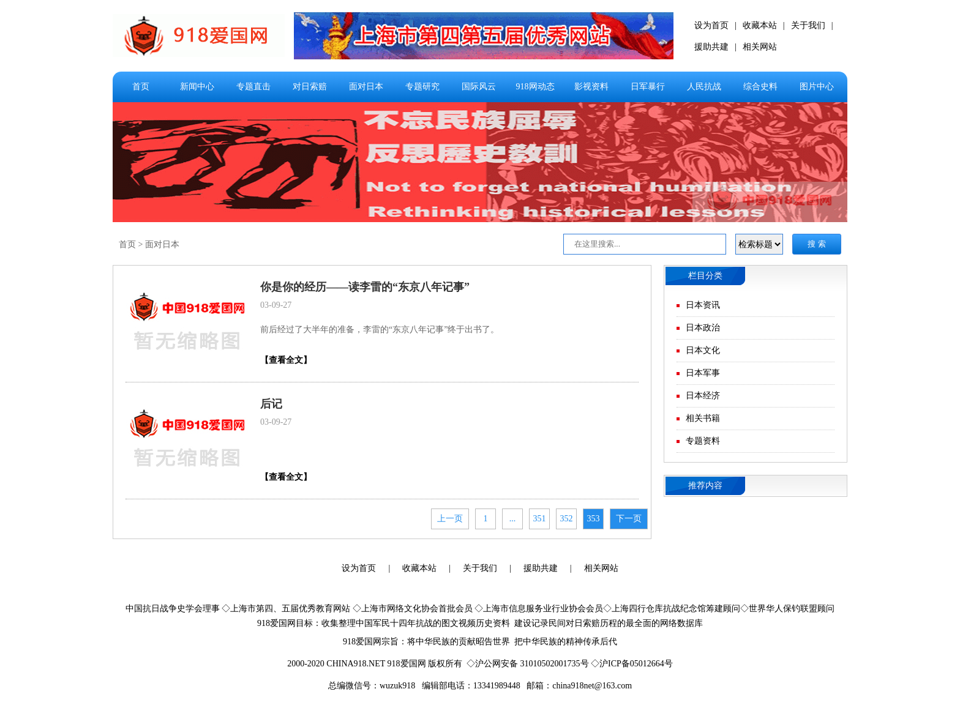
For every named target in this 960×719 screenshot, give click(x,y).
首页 (140, 86)
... (512, 518)
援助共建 (711, 46)
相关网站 (760, 46)
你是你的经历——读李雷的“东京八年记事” (365, 287)
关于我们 (808, 25)
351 (539, 518)
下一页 (629, 518)
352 (566, 518)
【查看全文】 (286, 360)
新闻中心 (197, 86)
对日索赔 (310, 86)
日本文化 (703, 350)
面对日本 (366, 86)
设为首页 (711, 25)
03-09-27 (275, 305)
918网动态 (535, 86)
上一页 (450, 518)
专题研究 (422, 86)
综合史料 (760, 86)
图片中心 (817, 86)
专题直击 (253, 86)
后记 (271, 404)
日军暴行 (648, 86)
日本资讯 (703, 305)
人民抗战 (704, 86)
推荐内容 (705, 485)
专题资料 (703, 440)
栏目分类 (705, 275)
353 (593, 518)
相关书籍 (703, 418)
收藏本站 (760, 25)
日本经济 (703, 395)
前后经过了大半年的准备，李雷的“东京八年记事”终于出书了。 (379, 329)
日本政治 (703, 327)
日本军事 (703, 373)
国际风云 (479, 86)
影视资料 (591, 86)
